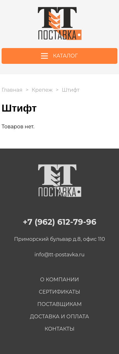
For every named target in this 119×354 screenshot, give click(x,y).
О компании (59, 280)
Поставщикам (59, 304)
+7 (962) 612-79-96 (109, 23)
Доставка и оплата (59, 317)
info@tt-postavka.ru (60, 255)
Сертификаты (59, 292)
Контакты (59, 329)
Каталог (65, 56)
